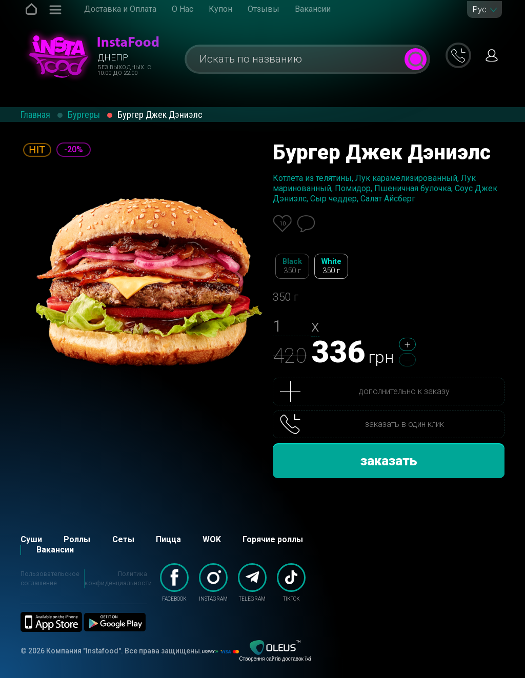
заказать (388, 460)
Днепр (112, 57)
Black (292, 266)
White (331, 266)
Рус (479, 9)
